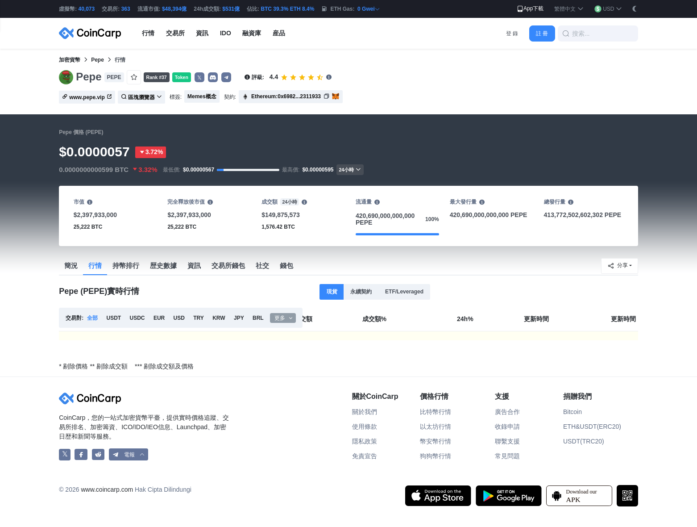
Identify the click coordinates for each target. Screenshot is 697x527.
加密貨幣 (69, 60)
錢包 (286, 265)
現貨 (332, 292)
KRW (218, 318)
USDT (114, 318)
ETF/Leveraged (404, 292)
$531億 (231, 9)
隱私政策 (364, 441)
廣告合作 (507, 411)
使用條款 (364, 426)
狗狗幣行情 (435, 456)
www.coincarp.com (107, 489)
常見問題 (507, 456)
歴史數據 (163, 265)
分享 (617, 265)
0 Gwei (368, 9)
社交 (262, 265)
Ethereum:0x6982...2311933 (286, 96)
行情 (95, 265)
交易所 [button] (175, 33)
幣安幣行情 (435, 441)
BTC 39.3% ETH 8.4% (287, 9)
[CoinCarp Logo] (92, 33)
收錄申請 (507, 426)
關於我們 (364, 411)
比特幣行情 (435, 411)
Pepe (97, 60)
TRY (198, 318)
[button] (568, 9)
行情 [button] (148, 33)
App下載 (529, 9)
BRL (258, 318)
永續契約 (361, 292)
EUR (159, 318)
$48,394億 (174, 9)
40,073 (87, 9)
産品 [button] (279, 33)
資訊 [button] (202, 33)
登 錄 (512, 33)
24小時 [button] (350, 169)
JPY (239, 318)
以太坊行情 (435, 426)
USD (179, 318)
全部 (92, 318)
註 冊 (542, 33)
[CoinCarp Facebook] (81, 454)
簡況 (71, 265)
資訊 (194, 265)
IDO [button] (225, 33)
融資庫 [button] (251, 33)
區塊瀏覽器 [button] (141, 97)
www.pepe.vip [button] (87, 97)
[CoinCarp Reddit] (98, 454)
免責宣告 (364, 456)
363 (125, 9)
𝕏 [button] (199, 78)
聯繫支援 (507, 441)
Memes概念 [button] (201, 96)
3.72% (150, 152)
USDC (137, 318)
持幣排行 (125, 265)
